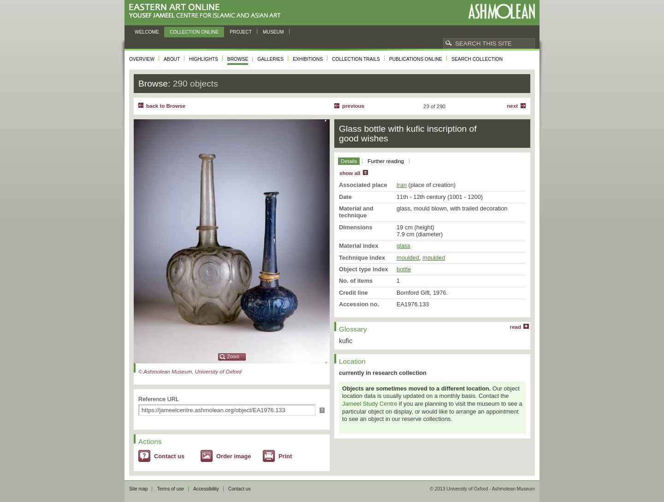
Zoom (233, 356)
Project (241, 32)
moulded (408, 257)
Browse (238, 59)
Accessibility (206, 488)
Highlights (203, 59)
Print (285, 456)
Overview (141, 59)
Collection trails (356, 59)
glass (403, 245)
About (172, 59)
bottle (404, 269)
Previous (353, 106)
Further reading (386, 161)
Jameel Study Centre (369, 403)
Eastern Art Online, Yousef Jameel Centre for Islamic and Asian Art (207, 11)
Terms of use (170, 488)
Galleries (270, 59)
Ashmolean (501, 11)
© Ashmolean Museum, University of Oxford (190, 371)
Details (349, 161)
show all (349, 173)
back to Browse (165, 106)
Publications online (415, 59)
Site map (138, 488)
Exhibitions (308, 59)
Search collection (477, 59)
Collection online (194, 32)
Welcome (147, 32)
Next (512, 106)
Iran (402, 184)
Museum (273, 32)
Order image (233, 456)
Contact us (169, 456)
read (515, 327)
